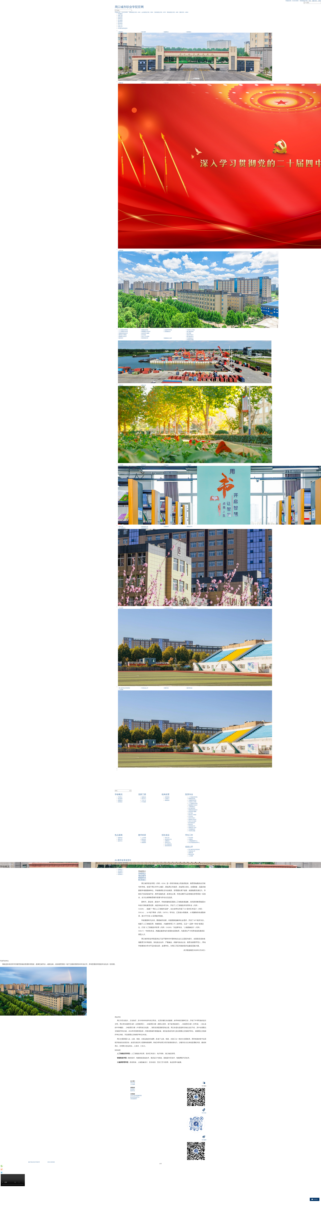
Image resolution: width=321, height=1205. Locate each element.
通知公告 (143, 385)
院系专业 (120, 18)
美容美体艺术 (144, 338)
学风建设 (166, 465)
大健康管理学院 (167, 330)
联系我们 (188, 32)
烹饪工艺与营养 (145, 336)
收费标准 (166, 526)
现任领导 (143, 32)
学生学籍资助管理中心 (192, 608)
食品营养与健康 (145, 333)
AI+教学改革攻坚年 (123, 28)
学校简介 (120, 32)
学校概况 (120, 13)
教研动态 (143, 465)
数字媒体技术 (189, 336)
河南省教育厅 (133, 1098)
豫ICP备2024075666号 (34, 1162)
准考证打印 (189, 526)
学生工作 (120, 25)
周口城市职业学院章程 (124, 688)
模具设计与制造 (122, 334)
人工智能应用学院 (123, 330)
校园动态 (120, 385)
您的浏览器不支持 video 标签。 (13, 1180)
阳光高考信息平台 (134, 1097)
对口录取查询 (121, 528)
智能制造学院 (144, 330)
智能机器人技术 (167, 338)
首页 (116, 862)
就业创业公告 (144, 526)
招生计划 (132, 1082)
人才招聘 (120, 689)
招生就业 (120, 23)
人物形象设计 (167, 331)
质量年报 (166, 688)
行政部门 (143, 250)
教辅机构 (166, 250)
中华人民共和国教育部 (136, 1095)
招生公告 (120, 526)
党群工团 (120, 15)
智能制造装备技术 (123, 333)
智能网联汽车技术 (145, 331)
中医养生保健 (189, 339)
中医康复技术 (189, 338)
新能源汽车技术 (122, 336)
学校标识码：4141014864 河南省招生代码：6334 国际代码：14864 (303, 0)
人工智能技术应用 (123, 331)
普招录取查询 (144, 528)
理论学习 (143, 83)
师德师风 (188, 465)
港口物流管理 (189, 331)
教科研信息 (189, 688)
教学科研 (120, 21)
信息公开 (120, 26)
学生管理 (120, 608)
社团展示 (143, 608)
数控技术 (120, 338)
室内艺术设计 (189, 334)
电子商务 (188, 333)
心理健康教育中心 (168, 608)
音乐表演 (143, 334)
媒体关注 (166, 385)
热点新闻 (120, 20)
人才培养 (120, 465)
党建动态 (120, 83)
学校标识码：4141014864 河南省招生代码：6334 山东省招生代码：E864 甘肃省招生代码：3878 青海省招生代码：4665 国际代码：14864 (151, 12)
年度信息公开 (144, 688)
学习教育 (188, 83)
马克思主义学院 (190, 330)
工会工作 (166, 83)
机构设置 (120, 17)
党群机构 (120, 250)
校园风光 (166, 32)
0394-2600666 (51, 1162)
